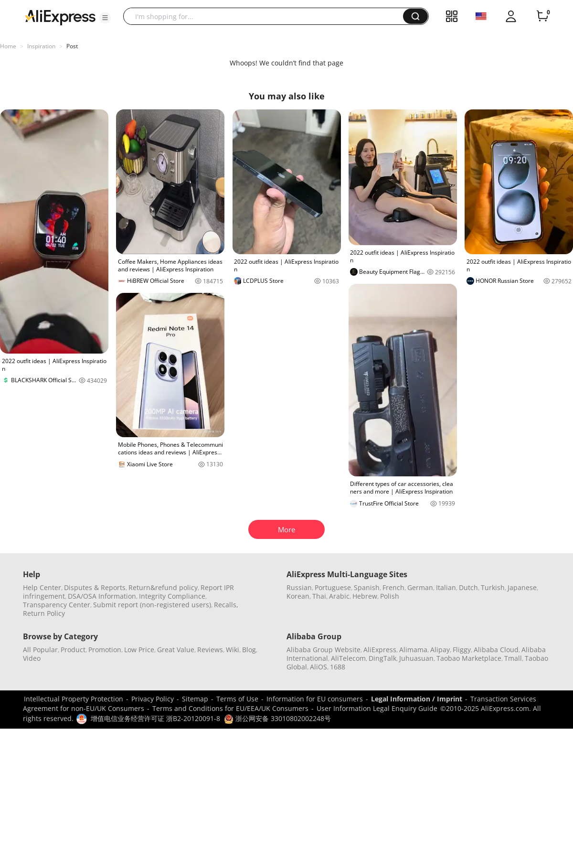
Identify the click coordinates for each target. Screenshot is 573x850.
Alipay (440, 649)
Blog (249, 649)
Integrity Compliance (172, 596)
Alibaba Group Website (323, 649)
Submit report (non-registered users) (152, 604)
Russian (299, 587)
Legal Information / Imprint (416, 698)
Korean (297, 596)
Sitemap (195, 698)
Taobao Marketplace (468, 658)
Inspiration (41, 46)
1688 (337, 666)
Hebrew (364, 596)
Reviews (210, 649)
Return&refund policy (163, 587)
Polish (389, 596)
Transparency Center (56, 604)
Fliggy (462, 649)
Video (32, 658)
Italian (446, 587)
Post (72, 46)
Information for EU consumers (314, 698)
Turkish (493, 587)
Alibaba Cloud (496, 649)
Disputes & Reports (95, 587)
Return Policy (44, 613)
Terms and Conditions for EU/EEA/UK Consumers (230, 708)
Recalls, (226, 604)
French (393, 587)
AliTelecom (348, 658)
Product (73, 649)
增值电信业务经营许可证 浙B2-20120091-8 (155, 718)
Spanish (367, 587)
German (420, 587)
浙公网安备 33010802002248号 (277, 718)
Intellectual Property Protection (73, 698)
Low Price (139, 649)
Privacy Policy (152, 698)
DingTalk (382, 658)
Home (8, 46)
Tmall (513, 658)
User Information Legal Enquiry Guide (377, 708)
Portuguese (333, 587)
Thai (319, 596)
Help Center (42, 587)
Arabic (339, 596)
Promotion (104, 649)
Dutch (468, 587)
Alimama (413, 649)
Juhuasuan (416, 658)
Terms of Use (237, 698)
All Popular (40, 649)
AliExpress (379, 649)
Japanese (522, 587)
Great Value (175, 649)
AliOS (318, 666)
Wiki (232, 649)
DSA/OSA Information (102, 596)
